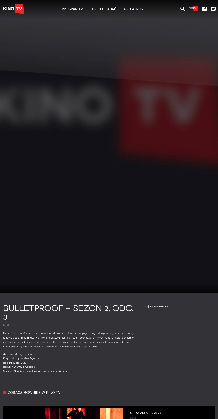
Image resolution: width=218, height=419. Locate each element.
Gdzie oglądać (103, 9)
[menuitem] (72, 9)
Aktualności (134, 9)
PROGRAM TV (72, 9)
